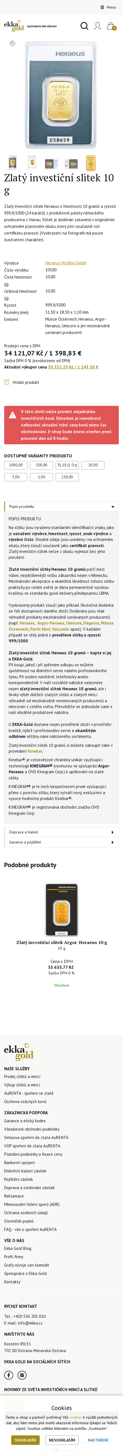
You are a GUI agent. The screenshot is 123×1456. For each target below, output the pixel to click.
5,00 (16, 477)
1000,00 (16, 465)
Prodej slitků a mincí (22, 1076)
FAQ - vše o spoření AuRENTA (30, 1229)
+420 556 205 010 (29, 1316)
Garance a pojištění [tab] (25, 842)
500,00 (41, 465)
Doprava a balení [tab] (23, 832)
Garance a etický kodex (25, 1120)
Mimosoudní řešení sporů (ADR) (32, 1204)
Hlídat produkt (26, 382)
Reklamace (14, 1196)
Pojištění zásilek (18, 1179)
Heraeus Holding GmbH (65, 262)
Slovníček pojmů (19, 1221)
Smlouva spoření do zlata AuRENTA (36, 1137)
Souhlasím (25, 1440)
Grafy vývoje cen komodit (26, 1265)
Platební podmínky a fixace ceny (33, 1154)
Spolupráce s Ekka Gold (25, 1273)
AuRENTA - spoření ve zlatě (29, 1093)
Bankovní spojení (19, 1162)
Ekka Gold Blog (17, 1248)
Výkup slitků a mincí (22, 1084)
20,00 (93, 465)
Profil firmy (13, 1256)
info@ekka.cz (30, 1323)
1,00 (41, 477)
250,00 (67, 477)
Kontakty (12, 1281)
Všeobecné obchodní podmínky (32, 1129)
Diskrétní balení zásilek (25, 1171)
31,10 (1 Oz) (67, 465)
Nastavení (98, 1440)
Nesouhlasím (62, 1440)
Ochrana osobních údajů (26, 1212)
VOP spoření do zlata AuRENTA (32, 1145)
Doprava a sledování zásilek (29, 1187)
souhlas (75, 1417)
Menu (108, 7)
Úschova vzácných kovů (25, 1101)
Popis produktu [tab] (21, 506)
